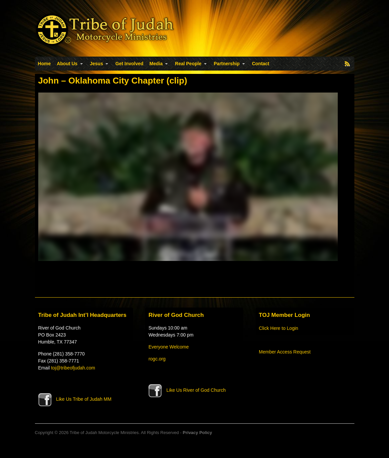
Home (44, 63)
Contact (260, 63)
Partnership (227, 63)
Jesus (96, 63)
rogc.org (156, 358)
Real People (188, 63)
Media (156, 63)
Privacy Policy (197, 432)
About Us (67, 63)
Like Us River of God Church (187, 390)
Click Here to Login (278, 328)
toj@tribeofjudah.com (73, 367)
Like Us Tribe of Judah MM (74, 399)
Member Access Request (285, 351)
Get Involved (129, 63)
